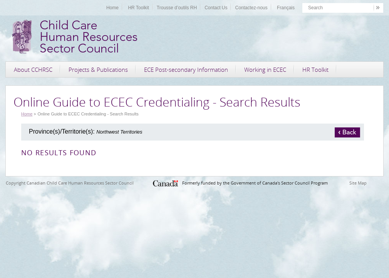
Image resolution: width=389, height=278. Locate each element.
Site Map (358, 183)
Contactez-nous (251, 7)
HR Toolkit (138, 7)
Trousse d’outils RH (177, 7)
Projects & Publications (98, 69)
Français (286, 7)
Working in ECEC (265, 69)
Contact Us (216, 7)
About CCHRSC (33, 69)
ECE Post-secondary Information (186, 69)
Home (112, 7)
